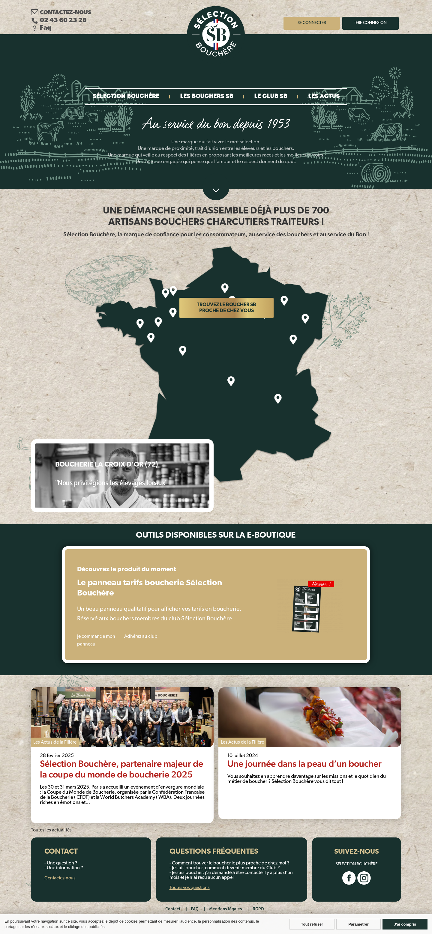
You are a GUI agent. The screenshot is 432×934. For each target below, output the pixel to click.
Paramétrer (358, 924)
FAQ (195, 909)
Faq (41, 28)
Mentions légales (225, 909)
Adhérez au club (141, 636)
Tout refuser (312, 924)
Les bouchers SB (206, 97)
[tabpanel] (122, 755)
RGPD (258, 909)
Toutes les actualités (51, 830)
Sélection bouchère (126, 97)
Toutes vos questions (190, 887)
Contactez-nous (61, 12)
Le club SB (270, 97)
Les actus (324, 97)
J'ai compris (405, 924)
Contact (172, 909)
